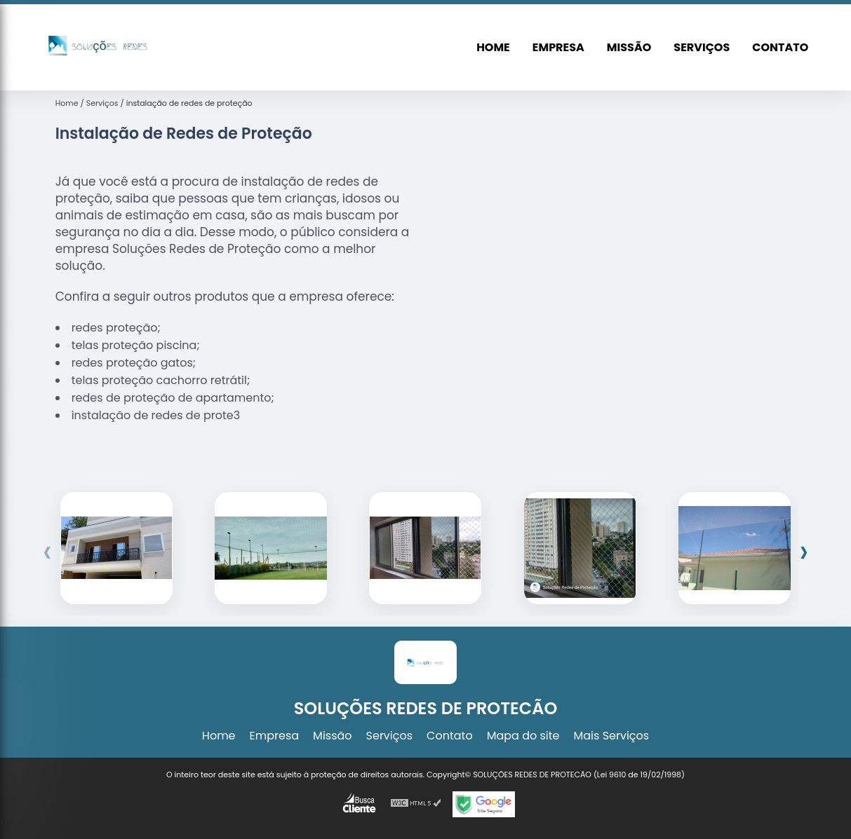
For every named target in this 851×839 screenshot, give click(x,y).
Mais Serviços (612, 736)
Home (493, 47)
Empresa (558, 47)
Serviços (702, 47)
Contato (780, 47)
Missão (629, 47)
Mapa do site (523, 736)
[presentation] (47, 551)
